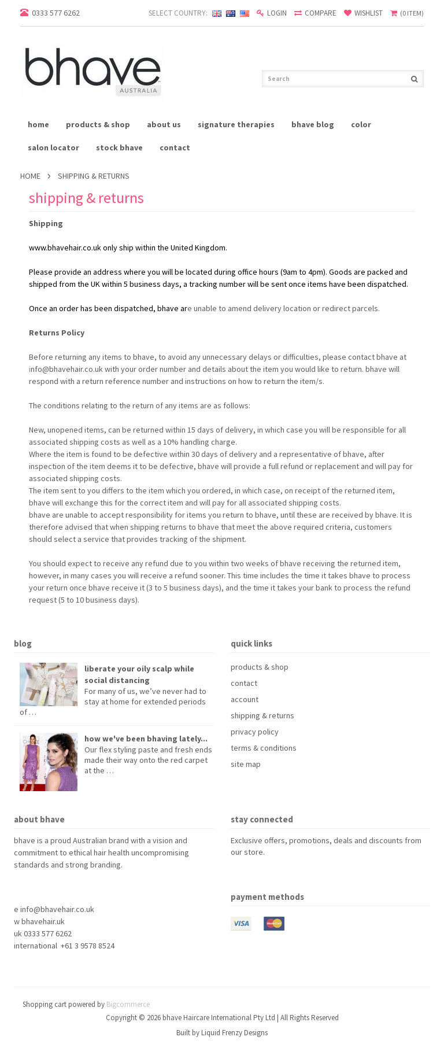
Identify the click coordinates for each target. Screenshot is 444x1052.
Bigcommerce (128, 1004)
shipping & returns (262, 715)
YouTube (279, 873)
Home (30, 176)
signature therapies (236, 124)
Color (361, 124)
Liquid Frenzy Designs (234, 1033)
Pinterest (258, 873)
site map (246, 764)
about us (164, 124)
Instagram (300, 873)
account (244, 699)
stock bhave (119, 147)
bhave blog (312, 124)
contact (175, 147)
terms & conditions (264, 748)
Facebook (238, 873)
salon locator (53, 147)
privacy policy (255, 731)
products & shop (98, 124)
